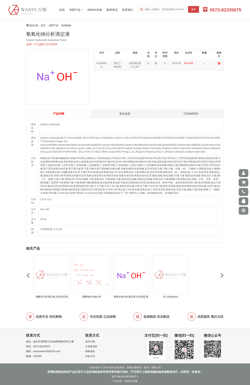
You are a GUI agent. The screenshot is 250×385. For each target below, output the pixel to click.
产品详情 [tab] (58, 113)
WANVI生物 (94, 9)
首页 (62, 9)
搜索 (193, 9)
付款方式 (90, 356)
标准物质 (66, 25)
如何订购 (90, 341)
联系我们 (127, 9)
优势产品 (76, 9)
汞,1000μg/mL (170, 296)
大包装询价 (91, 346)
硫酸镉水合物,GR (91, 296)
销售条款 (90, 351)
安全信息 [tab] (124, 113)
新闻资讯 (112, 9)
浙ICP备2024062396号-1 (125, 376)
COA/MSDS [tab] (191, 113)
